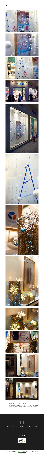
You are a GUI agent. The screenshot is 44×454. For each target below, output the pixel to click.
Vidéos (17, 426)
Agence (8, 426)
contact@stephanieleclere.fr (19, 432)
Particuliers (35, 426)
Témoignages (22, 426)
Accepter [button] (20, 452)
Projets (9, 408)
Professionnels (28, 426)
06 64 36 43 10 (26, 432)
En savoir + (24, 452)
